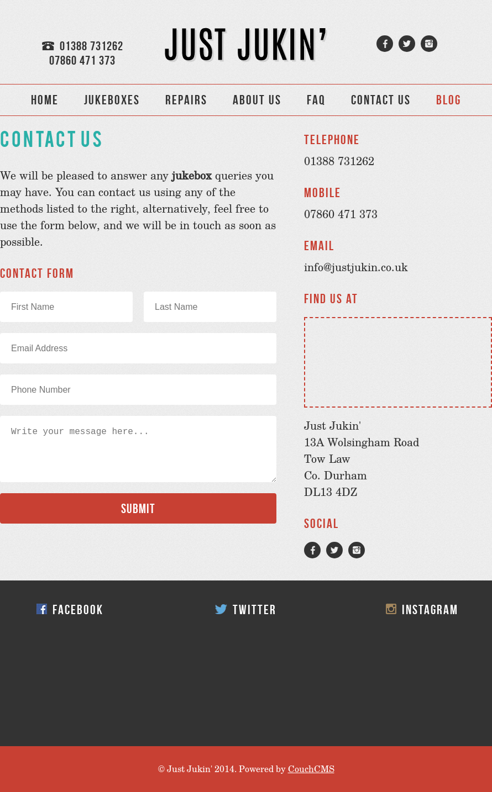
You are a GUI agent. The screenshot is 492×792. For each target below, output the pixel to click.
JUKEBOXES (112, 100)
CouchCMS (311, 768)
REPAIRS (186, 100)
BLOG (448, 100)
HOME (45, 100)
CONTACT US (381, 100)
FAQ (316, 100)
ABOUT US (257, 100)
